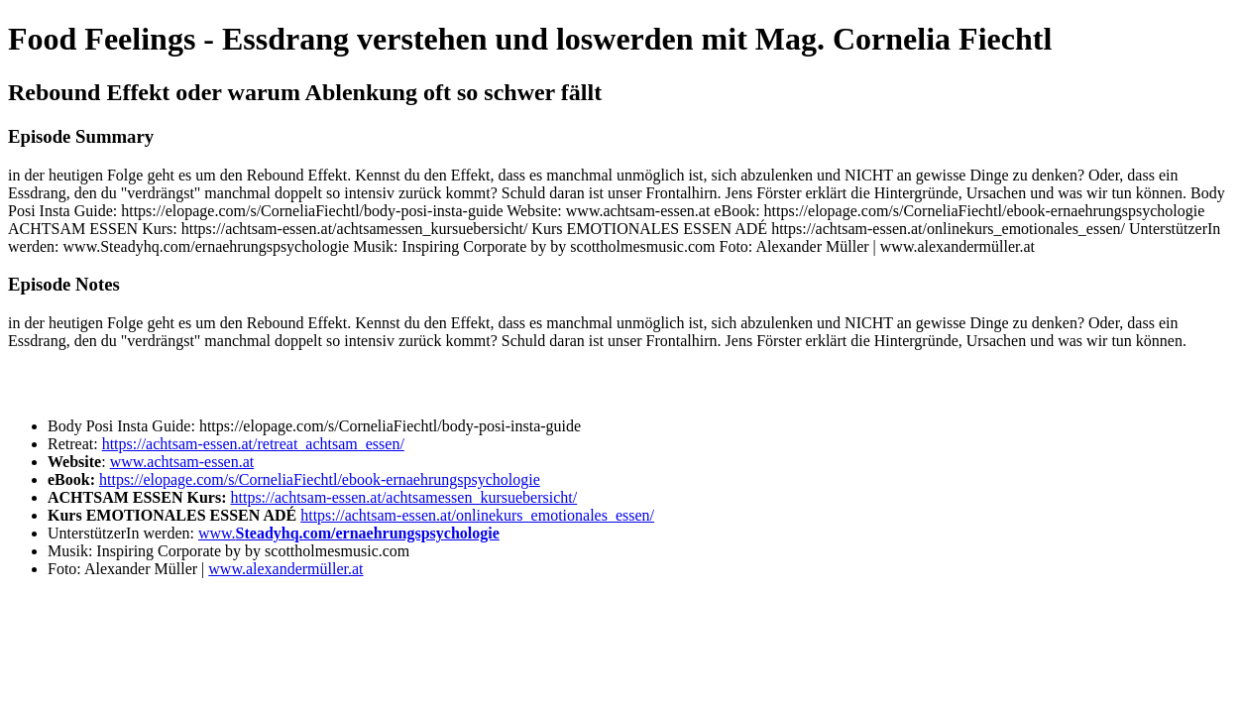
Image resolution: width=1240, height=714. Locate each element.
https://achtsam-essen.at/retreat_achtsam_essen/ (253, 443)
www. (349, 533)
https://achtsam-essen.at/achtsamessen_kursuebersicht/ (403, 497)
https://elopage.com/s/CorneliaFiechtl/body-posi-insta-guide (388, 425)
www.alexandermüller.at (285, 568)
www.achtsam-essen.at (182, 461)
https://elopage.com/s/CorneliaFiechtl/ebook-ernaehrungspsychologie (319, 479)
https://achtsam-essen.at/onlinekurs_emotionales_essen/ (477, 515)
